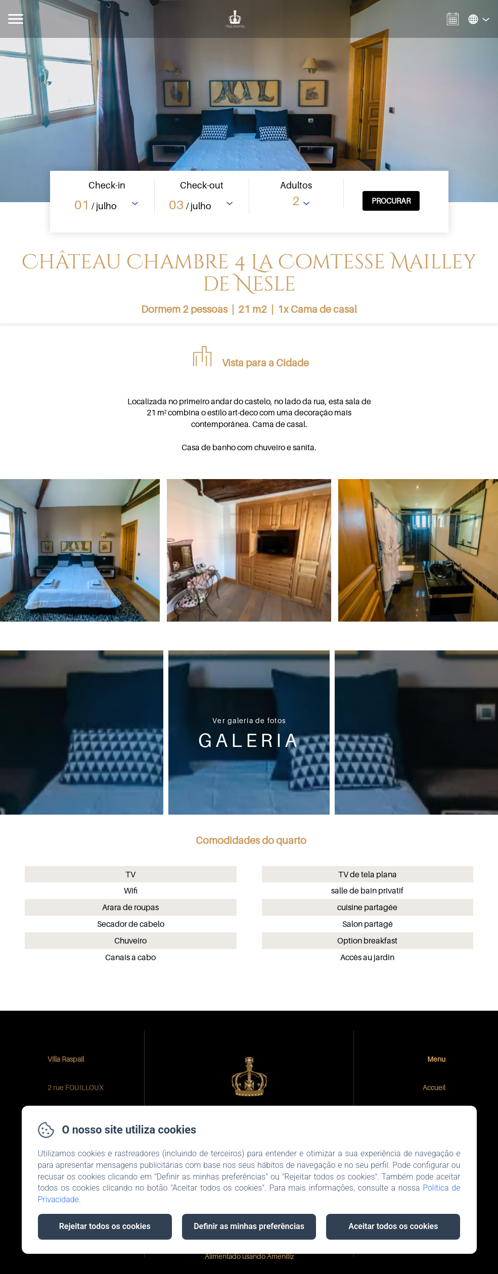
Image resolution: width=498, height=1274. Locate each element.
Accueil (434, 1087)
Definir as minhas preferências (249, 1226)
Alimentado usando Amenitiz (249, 1256)
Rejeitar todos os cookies (105, 1226)
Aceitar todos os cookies (393, 1226)
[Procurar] (391, 201)
